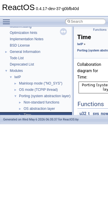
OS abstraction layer (39, 109)
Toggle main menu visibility (8, 19)
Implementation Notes (26, 39)
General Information (25, 52)
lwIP (17, 77)
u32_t (84, 113)
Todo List (17, 58)
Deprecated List (22, 64)
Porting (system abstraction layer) (45, 96)
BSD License (20, 45)
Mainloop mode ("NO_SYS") (40, 83)
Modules (16, 71)
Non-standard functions (41, 102)
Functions (100, 30)
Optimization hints (23, 33)
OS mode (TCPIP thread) (38, 90)
